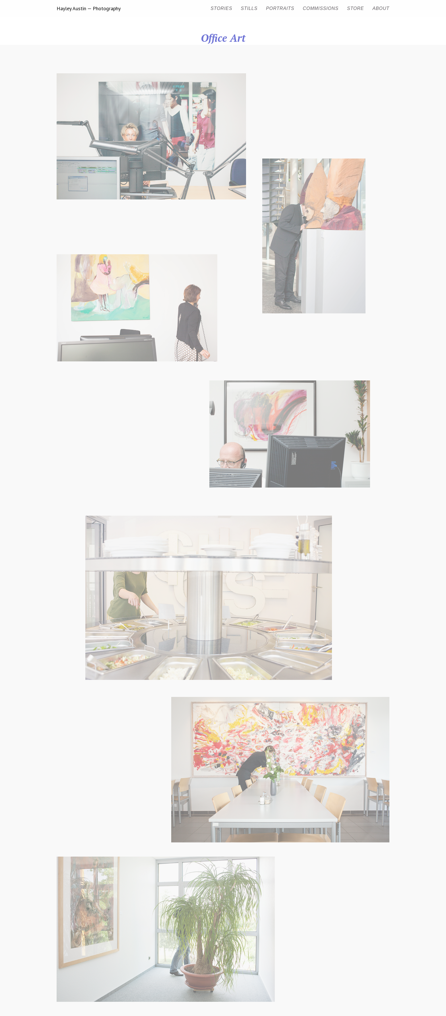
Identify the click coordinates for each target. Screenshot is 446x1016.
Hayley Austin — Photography (89, 8)
